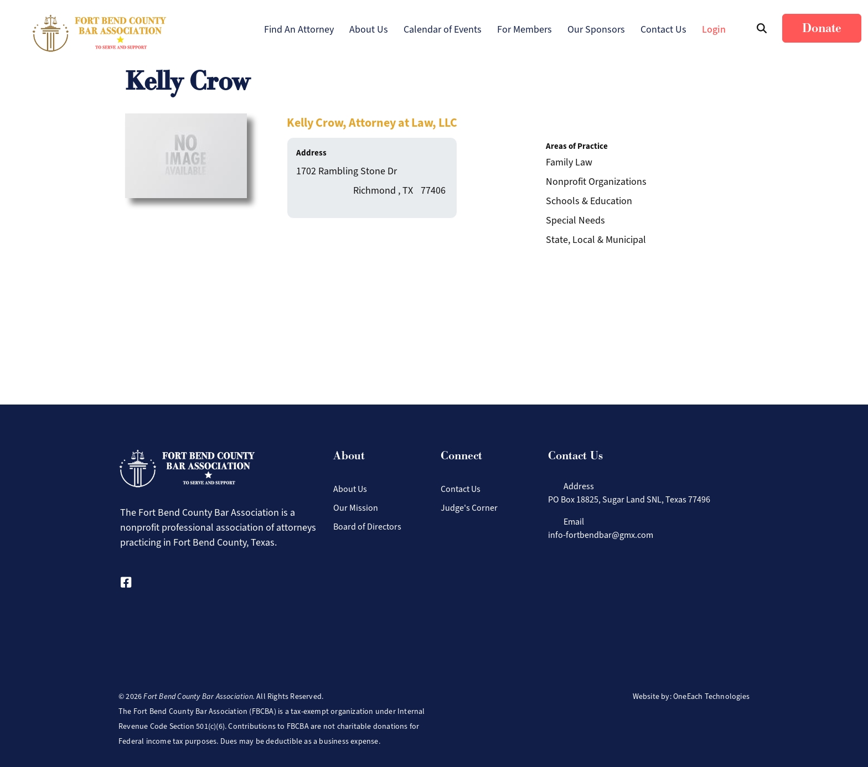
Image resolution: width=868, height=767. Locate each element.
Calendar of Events (443, 29)
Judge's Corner (469, 508)
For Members (524, 29)
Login (714, 29)
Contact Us (663, 29)
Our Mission (355, 508)
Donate (821, 28)
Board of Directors (367, 526)
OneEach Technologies (711, 696)
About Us (368, 29)
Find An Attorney (299, 29)
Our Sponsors (596, 29)
